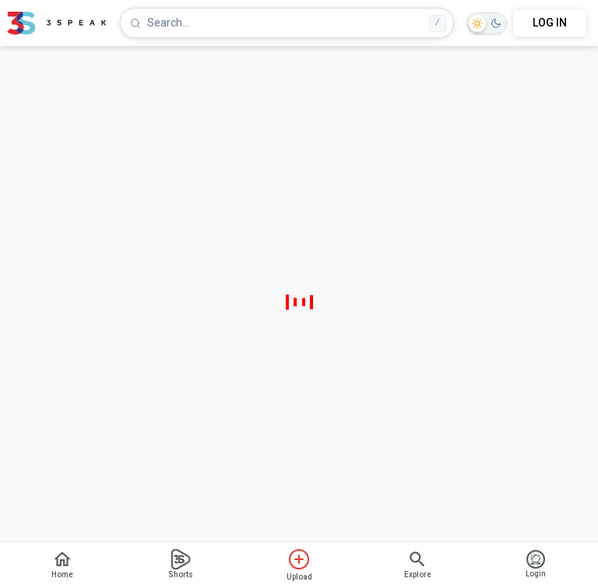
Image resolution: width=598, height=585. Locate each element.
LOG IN (550, 22)
